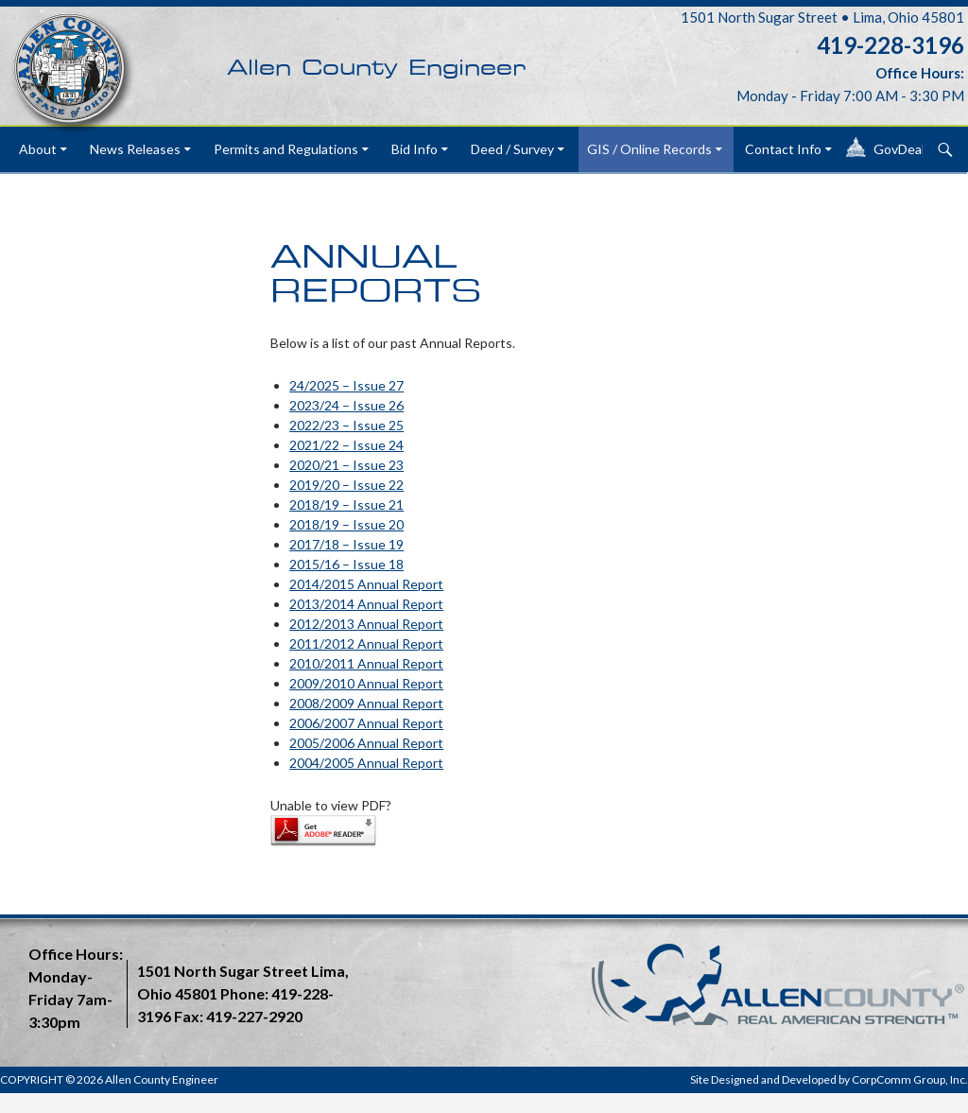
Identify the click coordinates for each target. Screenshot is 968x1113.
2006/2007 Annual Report (366, 723)
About (38, 149)
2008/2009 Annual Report (366, 703)
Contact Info (783, 149)
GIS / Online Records (649, 149)
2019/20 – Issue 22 (346, 485)
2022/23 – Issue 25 (346, 425)
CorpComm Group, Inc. (910, 1079)
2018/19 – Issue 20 (346, 524)
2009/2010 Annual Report (366, 683)
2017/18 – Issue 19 (346, 544)
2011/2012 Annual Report (366, 643)
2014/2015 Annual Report (366, 584)
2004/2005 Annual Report (366, 763)
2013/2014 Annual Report (366, 604)
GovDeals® (907, 149)
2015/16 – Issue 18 (346, 564)
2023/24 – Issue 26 (346, 405)
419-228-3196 (890, 45)
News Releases (135, 149)
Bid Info (414, 149)
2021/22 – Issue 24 (346, 445)
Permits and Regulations (286, 149)
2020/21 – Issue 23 (346, 465)
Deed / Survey (512, 149)
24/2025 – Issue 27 (346, 385)
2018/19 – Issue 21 (346, 504)
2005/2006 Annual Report (366, 743)
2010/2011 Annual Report (366, 663)
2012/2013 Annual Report (366, 624)
